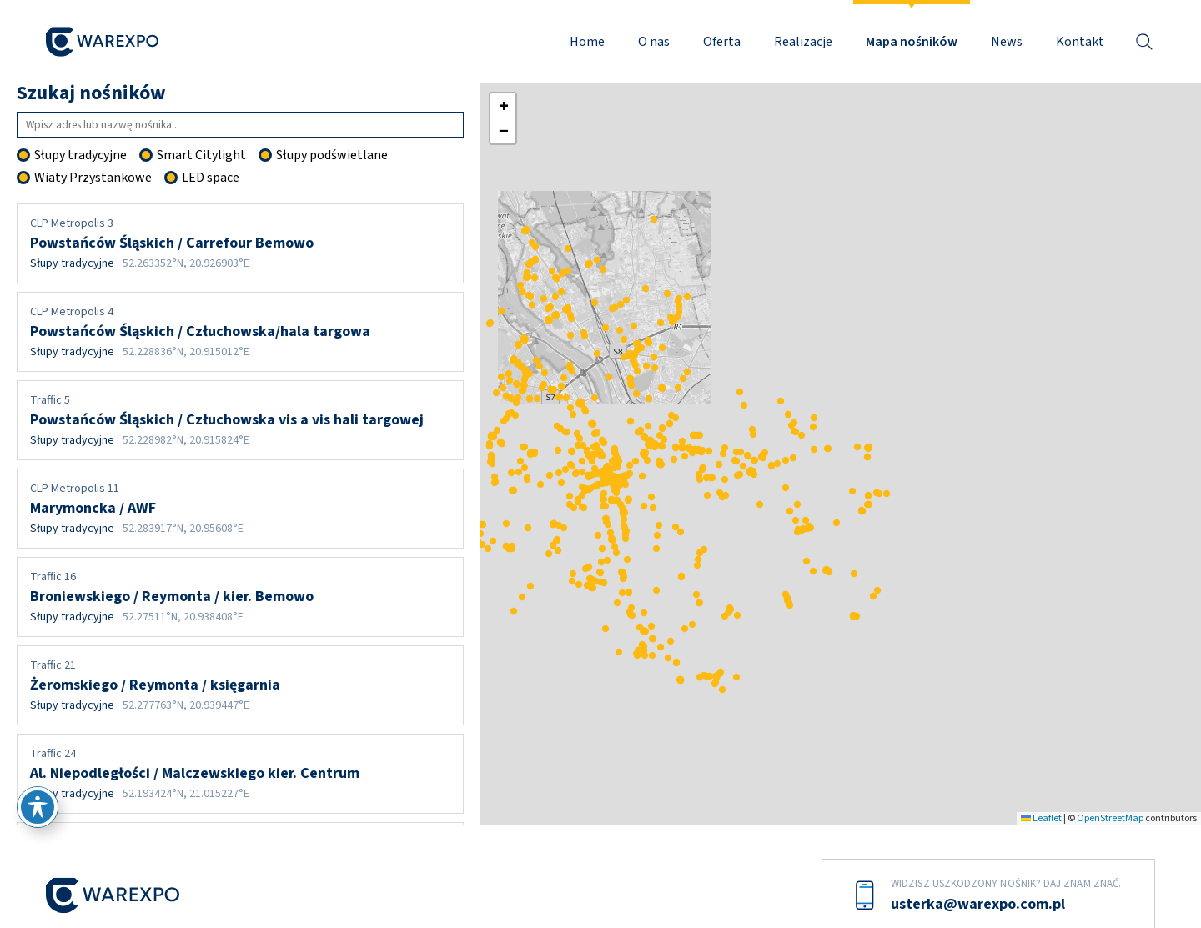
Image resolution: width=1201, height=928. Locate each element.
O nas (654, 42)
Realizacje (803, 42)
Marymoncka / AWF (240, 508)
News (1007, 42)
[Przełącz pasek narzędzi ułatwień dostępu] (38, 807)
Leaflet (1041, 818)
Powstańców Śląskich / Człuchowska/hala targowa (240, 331)
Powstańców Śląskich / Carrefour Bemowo (240, 243)
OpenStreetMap (1110, 818)
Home (587, 42)
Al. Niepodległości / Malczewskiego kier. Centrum (240, 773)
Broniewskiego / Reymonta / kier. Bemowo (240, 597)
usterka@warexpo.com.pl (978, 904)
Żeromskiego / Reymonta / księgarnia (240, 685)
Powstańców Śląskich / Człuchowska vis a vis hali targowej (240, 420)
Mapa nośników (911, 42)
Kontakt (1080, 42)
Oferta (722, 42)
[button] (677, 483)
